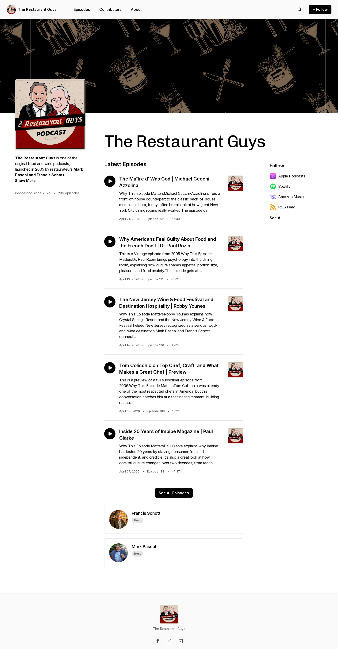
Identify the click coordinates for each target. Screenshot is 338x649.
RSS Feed (282, 207)
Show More (25, 180)
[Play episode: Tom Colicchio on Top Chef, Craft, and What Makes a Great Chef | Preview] (109, 367)
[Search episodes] (299, 9)
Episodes (82, 9)
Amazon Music (287, 196)
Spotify (280, 186)
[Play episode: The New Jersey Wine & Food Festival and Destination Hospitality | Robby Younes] (109, 301)
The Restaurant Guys (37, 9)
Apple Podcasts (287, 176)
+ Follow (320, 9)
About (136, 9)
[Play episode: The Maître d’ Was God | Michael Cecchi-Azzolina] (109, 181)
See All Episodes (174, 493)
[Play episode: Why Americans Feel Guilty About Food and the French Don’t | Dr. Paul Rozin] (109, 241)
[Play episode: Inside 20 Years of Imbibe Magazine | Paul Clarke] (109, 433)
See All (276, 217)
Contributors (110, 9)
